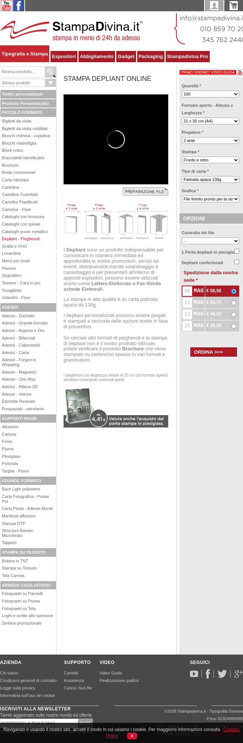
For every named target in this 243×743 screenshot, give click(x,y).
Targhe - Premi (15, 471)
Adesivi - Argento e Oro (23, 330)
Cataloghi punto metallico (25, 231)
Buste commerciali (19, 172)
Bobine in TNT (15, 561)
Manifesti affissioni (19, 516)
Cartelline (10, 187)
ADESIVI (10, 307)
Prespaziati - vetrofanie (23, 409)
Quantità (191, 86)
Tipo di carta (195, 171)
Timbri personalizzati (22, 94)
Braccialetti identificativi (23, 157)
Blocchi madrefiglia (19, 143)
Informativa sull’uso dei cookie (27, 695)
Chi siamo (9, 673)
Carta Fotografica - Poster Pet (25, 499)
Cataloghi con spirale (21, 224)
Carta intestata (15, 180)
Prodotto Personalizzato (25, 103)
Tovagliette (12, 290)
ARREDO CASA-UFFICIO (26, 585)
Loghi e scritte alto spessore (27, 615)
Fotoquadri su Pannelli (22, 593)
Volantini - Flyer (16, 297)
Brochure (10, 165)
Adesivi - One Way (19, 379)
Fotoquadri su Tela (19, 608)
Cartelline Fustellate (20, 194)
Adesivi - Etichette (18, 316)
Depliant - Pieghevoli (21, 238)
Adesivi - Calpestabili (21, 345)
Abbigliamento (97, 56)
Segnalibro (12, 275)
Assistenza (74, 680)
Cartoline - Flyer (16, 209)
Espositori (64, 56)
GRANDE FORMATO (21, 480)
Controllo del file (198, 232)
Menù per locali (16, 261)
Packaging (151, 56)
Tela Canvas (13, 575)
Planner (9, 268)
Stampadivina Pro (187, 56)
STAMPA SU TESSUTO (24, 552)
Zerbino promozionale (21, 623)
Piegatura (192, 132)
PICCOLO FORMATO (22, 112)
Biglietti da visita (16, 121)
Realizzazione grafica (119, 680)
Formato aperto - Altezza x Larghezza (207, 109)
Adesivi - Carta (15, 352)
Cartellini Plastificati (19, 202)
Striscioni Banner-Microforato (18, 533)
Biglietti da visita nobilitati (24, 128)
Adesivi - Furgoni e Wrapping (19, 362)
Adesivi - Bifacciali (18, 338)
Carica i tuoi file (78, 688)
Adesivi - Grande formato (24, 323)
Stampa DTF (13, 523)
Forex (7, 441)
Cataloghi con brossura (23, 216)
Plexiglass (11, 456)
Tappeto (9, 542)
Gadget (126, 56)
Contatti (71, 673)
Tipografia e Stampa (24, 54)
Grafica (190, 190)
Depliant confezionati (202, 262)
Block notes (12, 150)
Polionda (10, 463)
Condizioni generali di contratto (28, 680)
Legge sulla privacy (17, 688)
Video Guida (110, 673)
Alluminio (10, 427)
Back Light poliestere (21, 489)
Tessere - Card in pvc (21, 283)
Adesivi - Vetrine (16, 394)
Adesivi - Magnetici (19, 372)
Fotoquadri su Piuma (21, 601)
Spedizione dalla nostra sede (211, 276)
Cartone (9, 434)
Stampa (190, 151)
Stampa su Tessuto (19, 568)
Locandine (11, 253)
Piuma (7, 449)
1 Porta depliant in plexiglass (210, 252)
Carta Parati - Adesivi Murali (27, 508)
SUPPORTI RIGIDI (19, 418)
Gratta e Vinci (14, 246)
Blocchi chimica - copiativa (26, 135)
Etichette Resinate (18, 401)
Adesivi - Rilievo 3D (19, 386)
